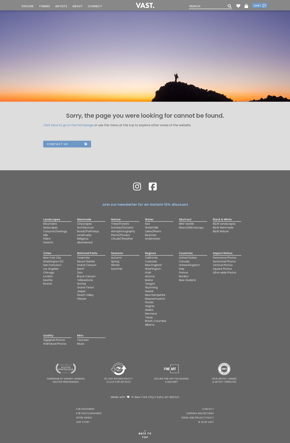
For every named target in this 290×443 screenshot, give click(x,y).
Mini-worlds (186, 224)
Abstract (185, 219)
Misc (80, 335)
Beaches (150, 235)
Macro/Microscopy (191, 227)
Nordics (184, 276)
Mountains (50, 224)
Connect (95, 6)
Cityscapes (84, 224)
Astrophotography (123, 231)
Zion (80, 272)
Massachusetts (155, 299)
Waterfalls (151, 227)
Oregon (150, 284)
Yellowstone (85, 280)
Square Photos (222, 269)
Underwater (152, 239)
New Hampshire (155, 295)
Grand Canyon (86, 265)
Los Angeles (50, 269)
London (48, 276)
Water (149, 219)
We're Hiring (84, 417)
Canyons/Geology (55, 231)
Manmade (84, 219)
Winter (115, 265)
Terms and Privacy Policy (197, 417)
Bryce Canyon (86, 276)
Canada (184, 261)
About (77, 6)
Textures (83, 340)
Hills (45, 235)
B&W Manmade (223, 227)
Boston (47, 284)
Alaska (149, 310)
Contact (208, 409)
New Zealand (187, 280)
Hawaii (149, 291)
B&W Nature (221, 231)
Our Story (83, 422)
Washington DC (53, 261)
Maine (149, 280)
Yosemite (83, 258)
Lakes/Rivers (153, 231)
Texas (149, 317)
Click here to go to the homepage (68, 125)
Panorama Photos (224, 258)
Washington (153, 269)
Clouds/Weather (122, 239)
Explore (28, 6)
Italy (181, 269)
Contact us (67, 144)
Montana (151, 313)
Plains (47, 239)
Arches (81, 284)
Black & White (222, 219)
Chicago (48, 272)
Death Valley (85, 295)
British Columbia (155, 321)
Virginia (149, 306)
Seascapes (50, 227)
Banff (80, 269)
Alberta (149, 325)
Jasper (81, 291)
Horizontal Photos (224, 261)
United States (188, 258)
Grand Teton (85, 287)
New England (153, 265)
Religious (82, 239)
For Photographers (89, 413)
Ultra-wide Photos (224, 272)
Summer (117, 269)
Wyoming (151, 287)
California (151, 258)
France (183, 272)
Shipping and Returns (200, 413)
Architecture (85, 227)
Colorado (151, 261)
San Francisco (52, 265)
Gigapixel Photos (54, 340)
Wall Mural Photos (54, 344)
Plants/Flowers (120, 235)
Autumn (116, 258)
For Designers (85, 409)
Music (81, 344)
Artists (61, 6)
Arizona (150, 276)
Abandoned (84, 242)
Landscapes (51, 219)
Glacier (81, 299)
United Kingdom (189, 265)
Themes (44, 6)
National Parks (87, 253)
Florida (149, 302)
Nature (116, 219)
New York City (52, 258)
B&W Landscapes (224, 224)
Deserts (48, 242)
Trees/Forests (120, 224)
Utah (148, 272)
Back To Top (145, 435)
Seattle (48, 280)
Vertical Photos (223, 265)
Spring (115, 261)
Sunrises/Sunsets (122, 227)
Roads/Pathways (88, 231)
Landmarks (84, 235)
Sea (147, 224)
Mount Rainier (86, 261)
